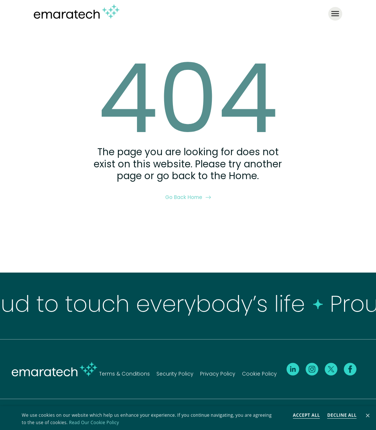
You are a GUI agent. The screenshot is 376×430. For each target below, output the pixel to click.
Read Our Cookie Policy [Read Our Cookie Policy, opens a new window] (94, 422)
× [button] (367, 416)
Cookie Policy (259, 373)
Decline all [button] (342, 415)
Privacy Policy (217, 373)
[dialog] (188, 418)
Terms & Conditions (124, 373)
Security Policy (175, 373)
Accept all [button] (306, 415)
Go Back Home (188, 197)
